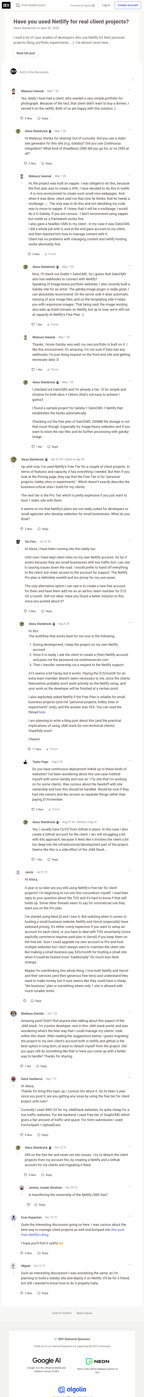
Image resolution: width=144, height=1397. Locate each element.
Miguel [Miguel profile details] (25, 1266)
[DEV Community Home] (6, 5)
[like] (26, 118)
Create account (128, 5)
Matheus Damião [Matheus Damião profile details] (32, 1013)
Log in (106, 5)
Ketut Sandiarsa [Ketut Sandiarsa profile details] (31, 1079)
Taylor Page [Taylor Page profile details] (40, 762)
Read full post (25, 53)
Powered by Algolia (83, 5)
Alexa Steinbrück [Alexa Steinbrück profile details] (36, 131)
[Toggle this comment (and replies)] (13, 98)
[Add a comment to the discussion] (75, 75)
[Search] (18, 5)
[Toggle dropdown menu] (130, 90)
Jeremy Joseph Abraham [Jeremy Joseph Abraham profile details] (45, 1187)
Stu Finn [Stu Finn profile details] (30, 541)
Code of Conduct (61, 1313)
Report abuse (84, 1313)
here (42, 712)
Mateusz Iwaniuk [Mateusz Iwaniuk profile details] (32, 91)
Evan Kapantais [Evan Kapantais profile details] (31, 1217)
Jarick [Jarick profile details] (29, 872)
